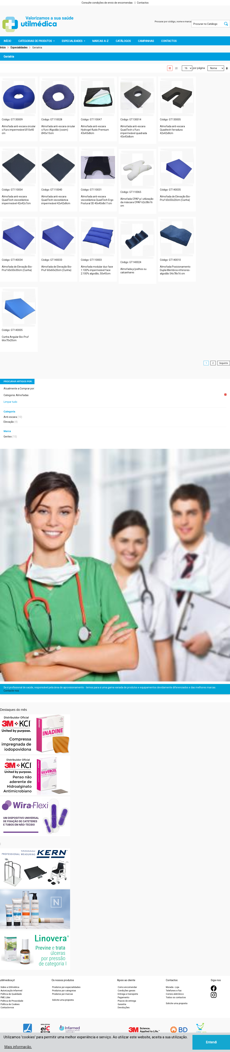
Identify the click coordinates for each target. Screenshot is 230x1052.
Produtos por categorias (64, 990)
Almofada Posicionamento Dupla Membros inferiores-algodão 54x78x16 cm (175, 270)
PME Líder (5, 997)
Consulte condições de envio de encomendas (107, 2)
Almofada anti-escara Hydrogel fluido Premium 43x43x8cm (95, 130)
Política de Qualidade (11, 994)
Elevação (9, 421)
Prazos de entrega (127, 1001)
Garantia (122, 1004)
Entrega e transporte (128, 994)
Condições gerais (126, 990)
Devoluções (124, 1007)
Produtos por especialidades (66, 987)
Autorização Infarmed (11, 990)
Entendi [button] (211, 1042)
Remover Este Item (225, 395)
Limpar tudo (10, 401)
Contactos (143, 2)
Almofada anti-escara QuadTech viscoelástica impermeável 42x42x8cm (55, 200)
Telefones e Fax (173, 990)
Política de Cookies (10, 1004)
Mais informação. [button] (18, 1047)
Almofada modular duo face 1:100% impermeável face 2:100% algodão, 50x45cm (97, 270)
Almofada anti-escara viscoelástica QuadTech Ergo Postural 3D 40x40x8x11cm (97, 200)
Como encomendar (127, 987)
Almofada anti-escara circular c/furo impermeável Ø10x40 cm (19, 130)
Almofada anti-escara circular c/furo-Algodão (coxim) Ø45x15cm (58, 130)
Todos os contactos (176, 997)
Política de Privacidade (12, 1001)
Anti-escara (10, 417)
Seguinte (223, 363)
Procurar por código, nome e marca (173, 21)
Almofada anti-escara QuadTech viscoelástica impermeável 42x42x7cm (16, 200)
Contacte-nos (11, 690)
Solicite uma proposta (63, 1000)
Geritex (8, 436)
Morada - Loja (172, 987)
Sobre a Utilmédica (10, 987)
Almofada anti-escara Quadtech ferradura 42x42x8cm (172, 130)
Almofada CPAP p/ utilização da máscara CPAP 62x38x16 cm (136, 202)
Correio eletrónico (175, 994)
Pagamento (123, 997)
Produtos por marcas (62, 994)
